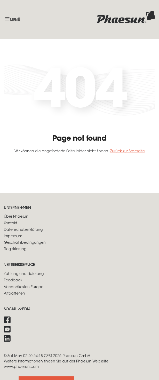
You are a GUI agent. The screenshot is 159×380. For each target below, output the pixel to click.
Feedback (13, 280)
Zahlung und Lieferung (24, 274)
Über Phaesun (16, 217)
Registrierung (15, 249)
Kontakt (10, 223)
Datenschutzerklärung (23, 230)
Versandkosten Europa (24, 287)
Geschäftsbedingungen (25, 243)
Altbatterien (14, 294)
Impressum (13, 236)
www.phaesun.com (21, 367)
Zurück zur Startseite (127, 151)
